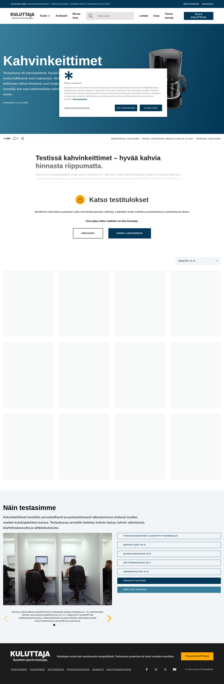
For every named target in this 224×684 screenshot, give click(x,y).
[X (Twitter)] (165, 669)
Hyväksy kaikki (151, 108)
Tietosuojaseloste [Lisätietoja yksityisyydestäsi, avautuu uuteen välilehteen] (80, 99)
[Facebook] (147, 669)
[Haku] (114, 16)
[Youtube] (175, 669)
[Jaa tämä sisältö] (22, 138)
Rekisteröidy (191, 4)
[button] (169, 536)
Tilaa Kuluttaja (198, 16)
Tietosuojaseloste (78, 669)
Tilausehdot (37, 669)
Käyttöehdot (56, 669)
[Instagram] (156, 669)
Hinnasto (98, 669)
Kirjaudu (207, 4)
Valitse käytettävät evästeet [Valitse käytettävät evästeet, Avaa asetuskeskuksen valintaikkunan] (77, 108)
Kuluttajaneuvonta (119, 669)
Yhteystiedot (19, 669)
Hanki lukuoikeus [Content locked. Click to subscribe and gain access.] (130, 233)
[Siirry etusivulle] (23, 16)
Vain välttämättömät (126, 108)
